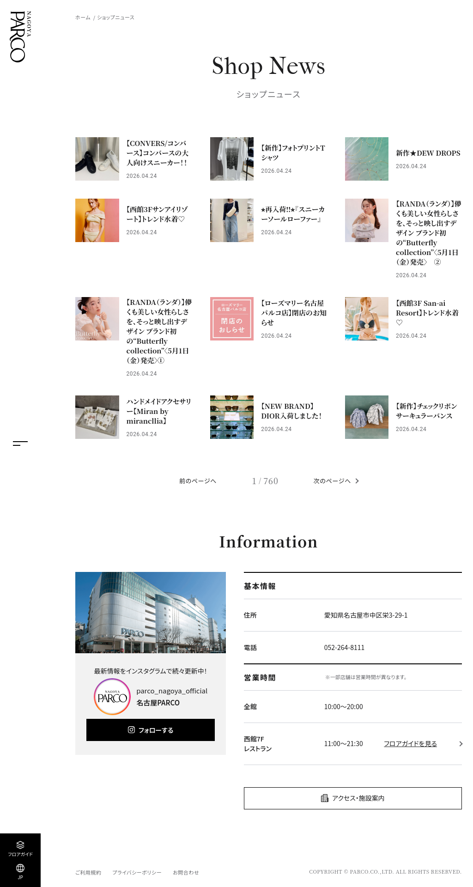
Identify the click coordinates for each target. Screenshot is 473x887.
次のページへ (332, 480)
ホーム (83, 17)
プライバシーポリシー (137, 872)
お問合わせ (186, 872)
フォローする (156, 730)
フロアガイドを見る (410, 743)
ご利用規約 (88, 872)
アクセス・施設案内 (358, 797)
